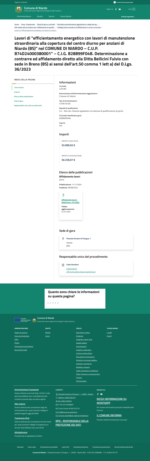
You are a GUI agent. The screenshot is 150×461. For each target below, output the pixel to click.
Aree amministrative (22, 336)
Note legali (20, 447)
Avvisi (47, 336)
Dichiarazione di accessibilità (48, 447)
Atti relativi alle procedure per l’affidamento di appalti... (34, 27)
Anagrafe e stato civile (84, 339)
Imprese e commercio (84, 363)
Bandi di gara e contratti (46, 24)
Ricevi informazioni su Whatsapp (111, 401)
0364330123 (71, 269)
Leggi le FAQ (65, 447)
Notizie (47, 332)
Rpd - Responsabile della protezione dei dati (72, 423)
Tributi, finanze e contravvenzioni (88, 374)
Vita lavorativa (81, 381)
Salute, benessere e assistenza (87, 370)
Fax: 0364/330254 (64, 401)
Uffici (16, 339)
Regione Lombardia (21, 2)
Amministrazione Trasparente (27, 389)
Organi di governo (21, 332)
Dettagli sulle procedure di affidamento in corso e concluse (79, 27)
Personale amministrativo (24, 346)
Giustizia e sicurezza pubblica (86, 360)
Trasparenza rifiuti (22, 418)
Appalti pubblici (81, 343)
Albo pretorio (20, 403)
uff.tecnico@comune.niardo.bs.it (81, 272)
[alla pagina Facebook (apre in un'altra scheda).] (112, 9)
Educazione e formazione (85, 357)
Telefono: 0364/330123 (65, 397)
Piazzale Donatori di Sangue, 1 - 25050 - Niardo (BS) (75, 394)
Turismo (79, 377)
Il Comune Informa (109, 415)
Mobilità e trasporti (83, 367)
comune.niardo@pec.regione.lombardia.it (72, 415)
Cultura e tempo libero (84, 353)
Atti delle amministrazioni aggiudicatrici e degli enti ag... (77, 24)
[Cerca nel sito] (133, 9)
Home (16, 24)
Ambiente (79, 336)
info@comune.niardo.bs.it (66, 412)
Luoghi (109, 332)
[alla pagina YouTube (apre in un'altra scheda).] (116, 9)
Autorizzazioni (81, 346)
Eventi (109, 336)
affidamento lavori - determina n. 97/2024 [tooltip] (70, 201)
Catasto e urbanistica (83, 350)
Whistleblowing (21, 432)
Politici (17, 343)
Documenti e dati (21, 350)
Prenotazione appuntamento (101, 447)
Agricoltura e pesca (83, 332)
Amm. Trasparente (28, 24)
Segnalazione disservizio (80, 447)
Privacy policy (32, 447)
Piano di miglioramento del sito (123, 447)
